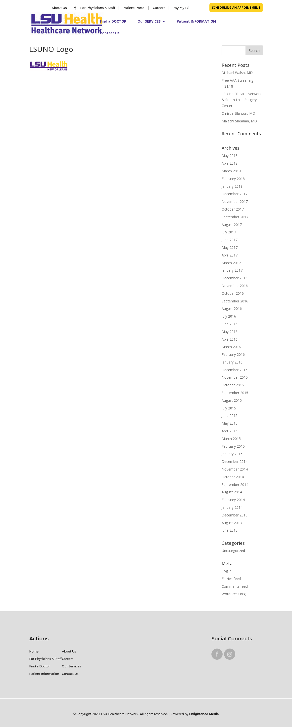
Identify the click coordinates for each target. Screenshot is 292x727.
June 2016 (230, 324)
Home (33, 651)
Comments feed (235, 586)
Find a (113, 22)
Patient (196, 22)
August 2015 (232, 400)
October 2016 (233, 293)
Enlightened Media (204, 714)
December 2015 (234, 369)
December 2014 (234, 461)
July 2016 (229, 316)
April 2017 (230, 255)
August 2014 (232, 492)
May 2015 (230, 423)
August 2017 (232, 224)
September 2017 (235, 217)
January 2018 (232, 186)
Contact (110, 33)
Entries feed (231, 578)
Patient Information (44, 674)
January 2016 (232, 362)
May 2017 (230, 247)
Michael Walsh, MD (237, 72)
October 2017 (233, 209)
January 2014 (232, 507)
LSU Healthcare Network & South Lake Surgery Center (241, 99)
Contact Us (70, 674)
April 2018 (230, 163)
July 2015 (229, 408)
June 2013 (230, 530)
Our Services (71, 666)
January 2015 (232, 453)
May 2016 (230, 331)
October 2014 (233, 476)
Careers (159, 8)
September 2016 (235, 301)
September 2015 (235, 392)
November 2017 (235, 201)
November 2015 (235, 377)
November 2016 (235, 285)
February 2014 (233, 499)
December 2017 (234, 193)
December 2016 (234, 278)
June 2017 (230, 239)
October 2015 (233, 385)
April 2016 (230, 339)
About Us (59, 8)
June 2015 (230, 415)
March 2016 (231, 346)
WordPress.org (233, 593)
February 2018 (233, 178)
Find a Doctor (39, 666)
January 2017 (232, 270)
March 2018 (231, 171)
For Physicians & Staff (97, 8)
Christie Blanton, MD (238, 113)
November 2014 (235, 469)
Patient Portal (134, 8)
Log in (227, 571)
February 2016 (233, 354)
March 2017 (231, 262)
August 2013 (232, 522)
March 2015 (231, 438)
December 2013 (234, 515)
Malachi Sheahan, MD (239, 121)
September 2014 (235, 484)
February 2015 (233, 446)
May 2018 (230, 155)
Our (149, 22)
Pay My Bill (181, 8)
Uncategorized (233, 550)
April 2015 (230, 431)
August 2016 (232, 308)
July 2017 (229, 232)
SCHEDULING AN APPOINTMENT (236, 7)
